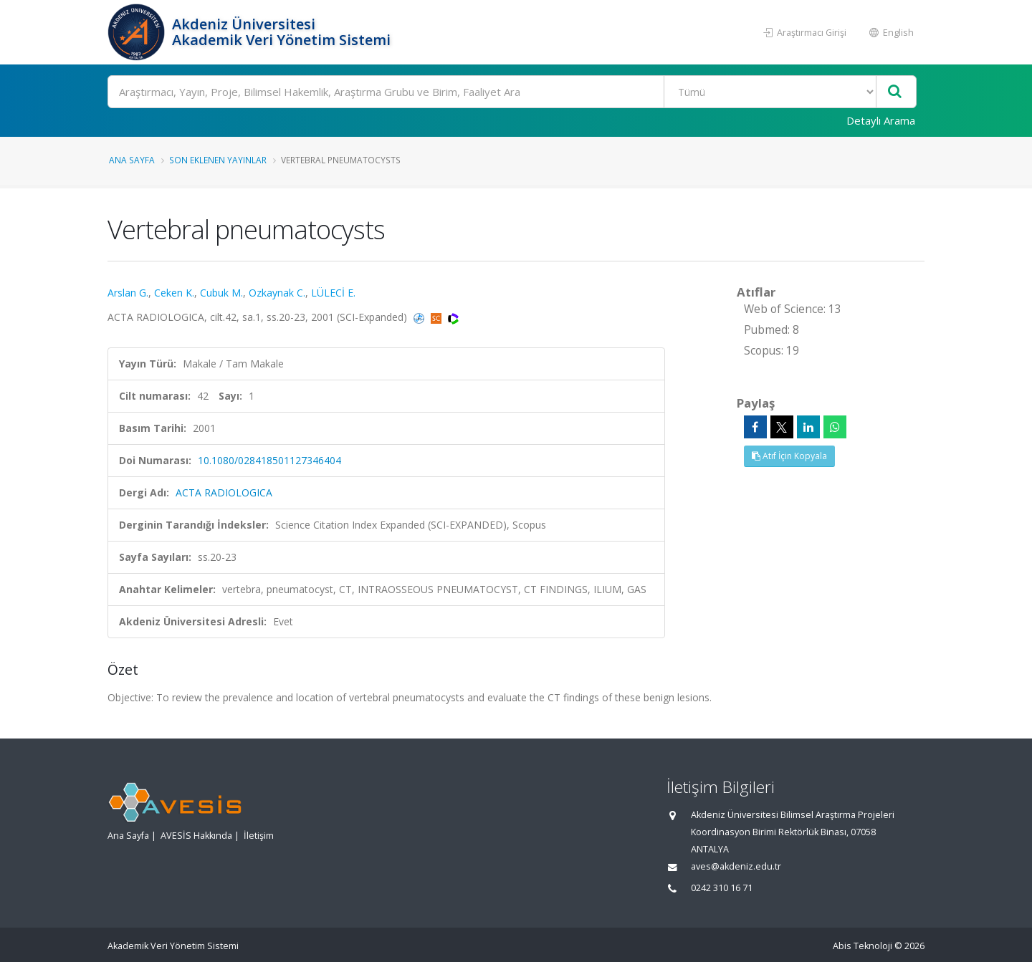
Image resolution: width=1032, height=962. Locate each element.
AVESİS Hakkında (196, 835)
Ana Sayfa (132, 159)
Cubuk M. (221, 292)
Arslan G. (128, 292)
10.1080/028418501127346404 (269, 460)
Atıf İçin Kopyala (789, 456)
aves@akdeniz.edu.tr (736, 866)
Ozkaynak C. (277, 292)
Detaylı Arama (880, 120)
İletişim (259, 835)
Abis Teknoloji (862, 946)
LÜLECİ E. (333, 292)
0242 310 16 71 (721, 888)
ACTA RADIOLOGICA (224, 492)
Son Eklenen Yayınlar (218, 159)
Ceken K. (174, 292)
